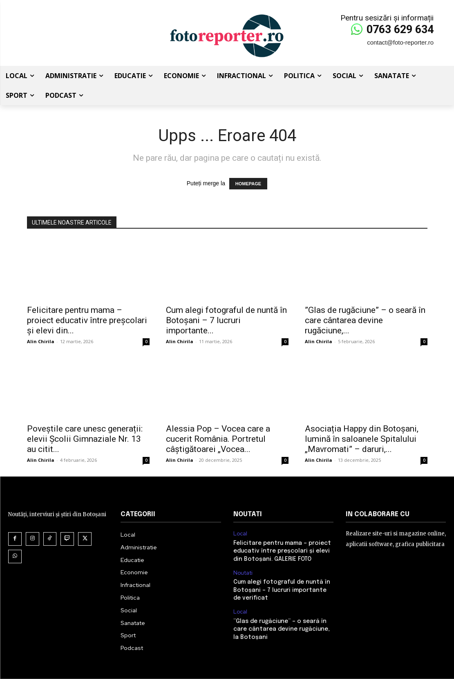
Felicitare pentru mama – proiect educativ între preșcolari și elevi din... (87, 320)
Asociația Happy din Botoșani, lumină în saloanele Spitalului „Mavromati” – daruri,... (361, 439)
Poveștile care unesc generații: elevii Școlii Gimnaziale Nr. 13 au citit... (85, 439)
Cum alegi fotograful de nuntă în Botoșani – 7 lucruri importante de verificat (281, 590)
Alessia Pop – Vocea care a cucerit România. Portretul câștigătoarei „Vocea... (218, 439)
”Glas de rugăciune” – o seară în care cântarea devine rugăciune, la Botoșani (281, 629)
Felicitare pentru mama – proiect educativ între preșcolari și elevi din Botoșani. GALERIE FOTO (282, 551)
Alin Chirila (40, 341)
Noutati (243, 572)
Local (240, 534)
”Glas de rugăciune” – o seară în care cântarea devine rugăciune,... (365, 320)
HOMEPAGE (248, 183)
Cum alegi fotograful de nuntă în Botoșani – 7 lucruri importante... (226, 320)
